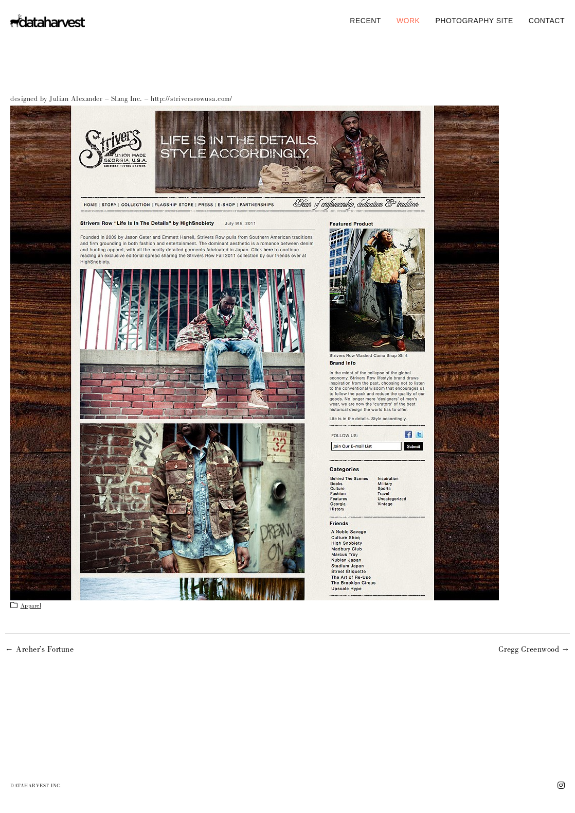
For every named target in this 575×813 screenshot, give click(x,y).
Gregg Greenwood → (534, 650)
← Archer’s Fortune (39, 650)
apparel (31, 606)
